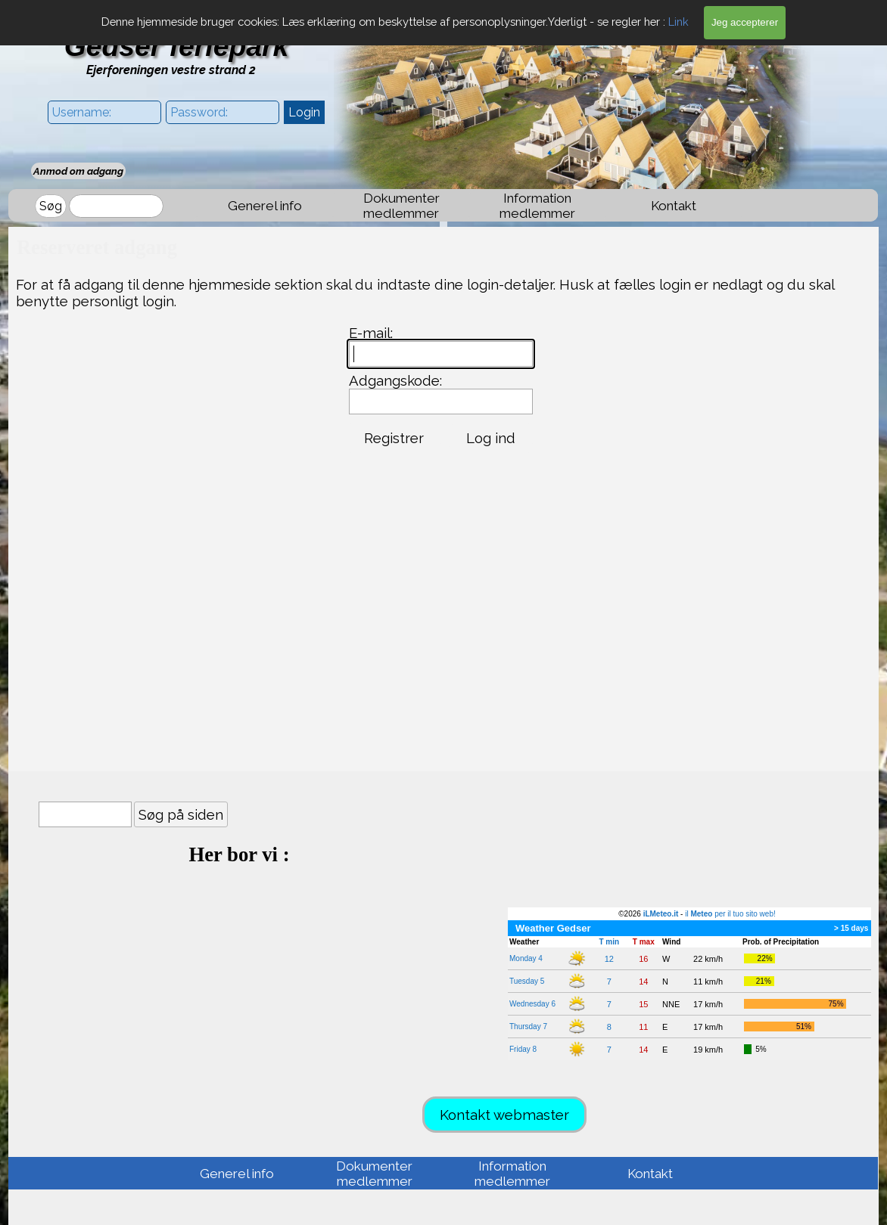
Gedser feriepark (176, 46)
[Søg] (116, 206)
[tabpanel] (239, 865)
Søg (50, 206)
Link (678, 21)
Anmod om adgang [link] (78, 171)
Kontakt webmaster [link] (504, 1114)
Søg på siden (180, 814)
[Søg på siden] (85, 814)
